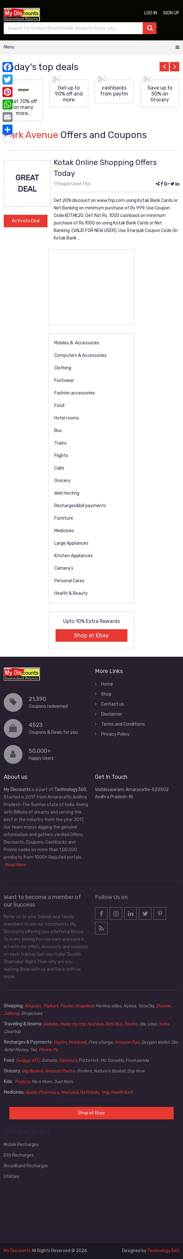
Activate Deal (26, 221)
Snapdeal (84, 1006)
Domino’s (68, 1060)
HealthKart (121, 1092)
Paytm (66, 1006)
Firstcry (22, 1081)
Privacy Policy (115, 734)
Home (107, 684)
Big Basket (32, 1071)
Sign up (171, 13)
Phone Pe (48, 1049)
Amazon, (33, 1006)
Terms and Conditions (123, 724)
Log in (150, 13)
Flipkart (50, 1006)
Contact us (112, 704)
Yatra (164, 1024)
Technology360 (163, 1250)
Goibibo (50, 1024)
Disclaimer (111, 714)
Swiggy (23, 1060)
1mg (105, 1092)
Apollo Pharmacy (42, 1092)
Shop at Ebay (91, 635)
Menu (9, 47)
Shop (106, 694)
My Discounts (17, 1250)
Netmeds (89, 1092)
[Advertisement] (91, 287)
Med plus (69, 1092)
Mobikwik (77, 1042)
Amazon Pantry (60, 1071)
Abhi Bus (113, 1024)
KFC (36, 1060)
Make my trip (72, 1024)
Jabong (11, 1013)
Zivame (163, 1006)
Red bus (95, 1024)
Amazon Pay (127, 1042)
